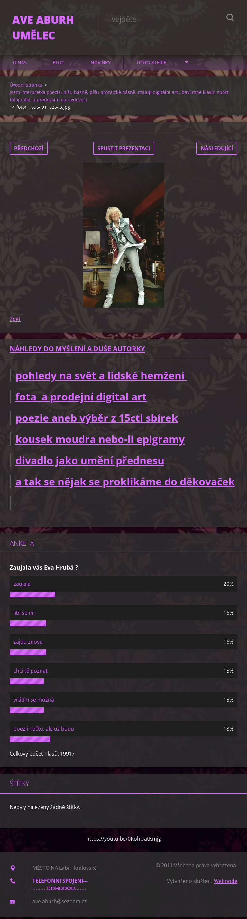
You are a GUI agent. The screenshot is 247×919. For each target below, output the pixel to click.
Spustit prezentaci (123, 149)
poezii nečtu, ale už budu (44, 730)
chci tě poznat (31, 672)
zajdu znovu (28, 643)
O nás (20, 64)
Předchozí (28, 149)
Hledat (230, 18)
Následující (217, 149)
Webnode (225, 882)
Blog (59, 64)
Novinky (101, 64)
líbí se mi (24, 614)
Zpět (15, 320)
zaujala (22, 585)
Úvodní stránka (26, 86)
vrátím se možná (34, 701)
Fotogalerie (151, 64)
